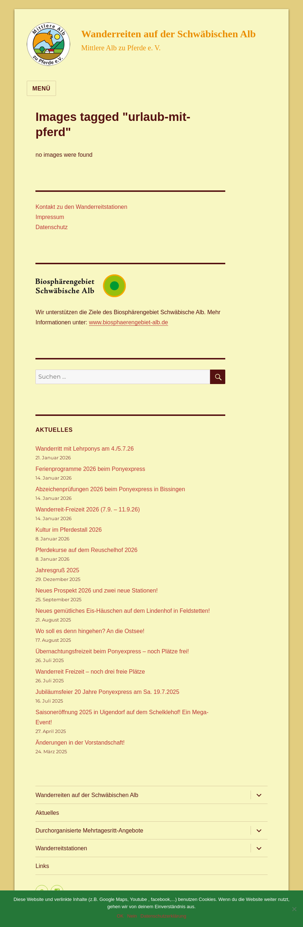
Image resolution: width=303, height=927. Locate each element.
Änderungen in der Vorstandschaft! (79, 743)
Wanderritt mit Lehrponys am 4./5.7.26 (84, 449)
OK (120, 916)
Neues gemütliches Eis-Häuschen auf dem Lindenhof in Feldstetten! (122, 611)
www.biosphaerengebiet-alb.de (128, 322)
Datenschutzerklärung (163, 916)
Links (42, 866)
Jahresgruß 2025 (57, 570)
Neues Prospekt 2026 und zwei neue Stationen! (96, 590)
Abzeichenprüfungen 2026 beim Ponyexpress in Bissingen (110, 489)
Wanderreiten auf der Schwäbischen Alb (168, 33)
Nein (132, 916)
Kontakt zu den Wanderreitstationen (81, 207)
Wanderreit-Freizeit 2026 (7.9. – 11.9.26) (87, 509)
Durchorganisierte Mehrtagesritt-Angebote (89, 830)
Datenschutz (51, 227)
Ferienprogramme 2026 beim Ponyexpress (90, 469)
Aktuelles (47, 813)
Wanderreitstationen (61, 848)
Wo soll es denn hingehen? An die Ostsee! (89, 631)
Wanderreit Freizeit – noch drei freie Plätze (90, 672)
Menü (41, 88)
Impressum (49, 217)
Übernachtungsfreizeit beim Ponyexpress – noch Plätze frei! (112, 651)
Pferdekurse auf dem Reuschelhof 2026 (86, 550)
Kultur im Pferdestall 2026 (68, 530)
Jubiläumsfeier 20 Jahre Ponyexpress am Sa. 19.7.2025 (107, 692)
